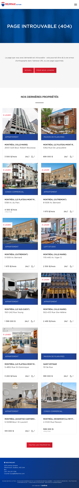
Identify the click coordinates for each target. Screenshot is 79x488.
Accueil (28, 70)
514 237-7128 (12, 471)
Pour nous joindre (45, 70)
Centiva (44, 485)
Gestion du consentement (53, 482)
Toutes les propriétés (39, 445)
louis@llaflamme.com (17, 473)
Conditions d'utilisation (36, 482)
